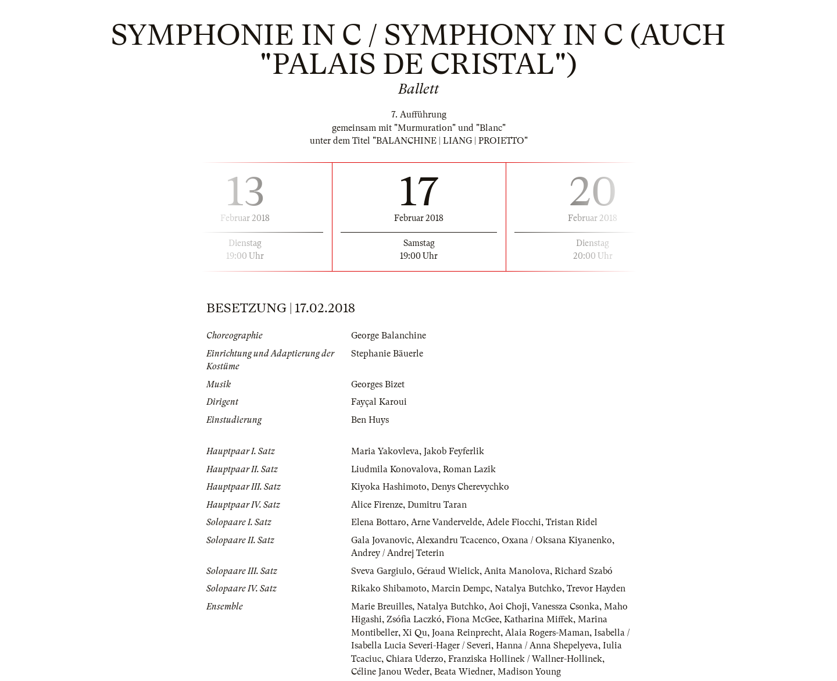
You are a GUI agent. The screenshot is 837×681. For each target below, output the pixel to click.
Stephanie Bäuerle (387, 353)
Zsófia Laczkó (414, 619)
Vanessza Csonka (565, 606)
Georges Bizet (378, 384)
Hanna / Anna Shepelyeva (547, 645)
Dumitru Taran (437, 505)
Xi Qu (415, 632)
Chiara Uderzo (414, 659)
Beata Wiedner (463, 671)
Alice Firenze (377, 505)
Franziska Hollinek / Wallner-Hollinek (525, 659)
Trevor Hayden (596, 588)
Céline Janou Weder (390, 671)
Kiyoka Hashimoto (389, 487)
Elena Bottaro (378, 522)
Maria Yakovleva (385, 451)
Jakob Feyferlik (454, 451)
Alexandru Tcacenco (456, 540)
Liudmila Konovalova (395, 469)
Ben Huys (370, 420)
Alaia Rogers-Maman (547, 632)
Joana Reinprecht (466, 632)
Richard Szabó (584, 571)
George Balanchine (388, 335)
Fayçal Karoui (379, 402)
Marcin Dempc (460, 588)
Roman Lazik (470, 469)
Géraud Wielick (448, 571)
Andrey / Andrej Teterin (397, 553)
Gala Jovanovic (381, 540)
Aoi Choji (508, 606)
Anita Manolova (517, 571)
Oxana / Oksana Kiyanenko (557, 540)
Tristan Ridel (572, 522)
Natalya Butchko (528, 588)
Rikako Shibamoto (389, 588)
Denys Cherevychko (470, 487)
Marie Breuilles (381, 606)
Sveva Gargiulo (381, 571)
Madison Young (529, 671)
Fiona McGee (473, 619)
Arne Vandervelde (446, 522)
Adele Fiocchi (514, 522)
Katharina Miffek (539, 619)
